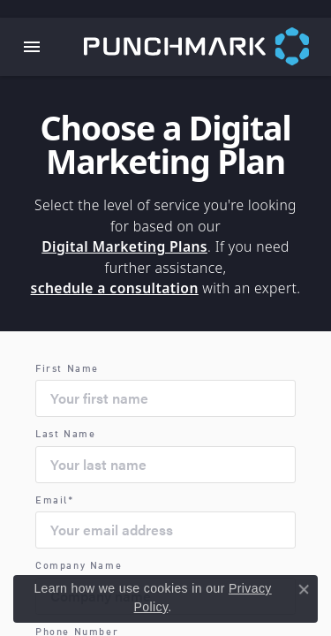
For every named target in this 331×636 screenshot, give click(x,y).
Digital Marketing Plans (124, 246)
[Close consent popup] (303, 589)
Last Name (65, 435)
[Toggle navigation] (32, 47)
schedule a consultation (115, 288)
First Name (67, 370)
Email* (54, 501)
